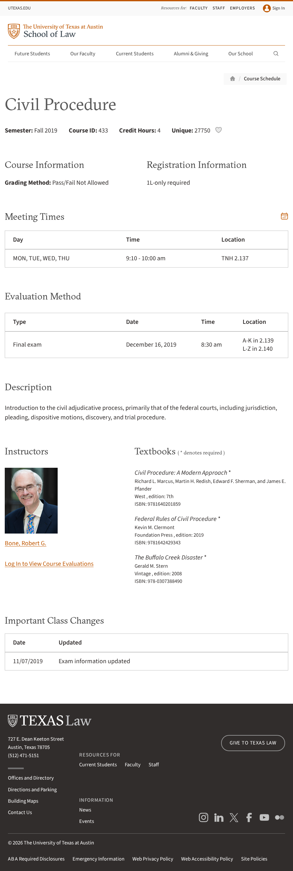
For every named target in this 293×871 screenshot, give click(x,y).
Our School (244, 54)
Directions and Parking (32, 790)
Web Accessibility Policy (207, 859)
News (85, 810)
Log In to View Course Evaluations (49, 563)
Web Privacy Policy (152, 859)
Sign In (274, 8)
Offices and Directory (31, 778)
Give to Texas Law (253, 743)
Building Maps (23, 801)
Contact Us (20, 812)
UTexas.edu (19, 8)
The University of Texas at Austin (59, 843)
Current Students (138, 54)
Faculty (199, 8)
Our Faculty (86, 54)
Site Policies (254, 859)
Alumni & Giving (194, 54)
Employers (242, 8)
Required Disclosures (36, 859)
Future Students (36, 54)
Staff (219, 8)
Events (86, 821)
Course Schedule (262, 79)
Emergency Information (98, 859)
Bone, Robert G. (31, 508)
